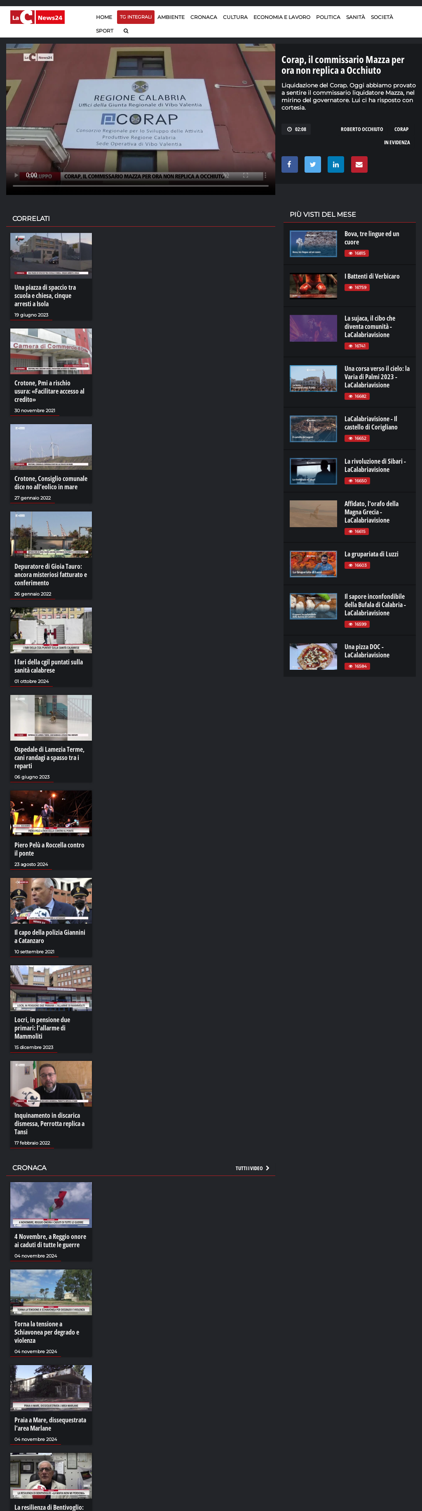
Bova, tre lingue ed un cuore (372, 237)
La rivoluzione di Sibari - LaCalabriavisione (375, 465)
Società (382, 17)
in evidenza (397, 142)
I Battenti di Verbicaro (372, 276)
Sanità (355, 17)
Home (104, 17)
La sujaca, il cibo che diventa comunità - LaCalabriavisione (370, 326)
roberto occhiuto (362, 129)
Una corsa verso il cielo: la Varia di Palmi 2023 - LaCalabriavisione (377, 376)
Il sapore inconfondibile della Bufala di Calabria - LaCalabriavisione (375, 604)
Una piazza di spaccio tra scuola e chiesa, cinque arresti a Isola (45, 295)
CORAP (401, 129)
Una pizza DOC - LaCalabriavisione (367, 650)
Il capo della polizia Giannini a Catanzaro (49, 936)
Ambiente (171, 17)
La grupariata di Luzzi (372, 553)
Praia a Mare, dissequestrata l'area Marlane (50, 1424)
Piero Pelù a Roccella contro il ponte (49, 849)
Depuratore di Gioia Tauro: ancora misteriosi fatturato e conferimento (50, 574)
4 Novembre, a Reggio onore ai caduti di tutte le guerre (50, 1240)
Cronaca (203, 17)
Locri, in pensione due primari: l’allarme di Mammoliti (42, 1028)
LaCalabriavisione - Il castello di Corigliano (371, 423)
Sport (104, 31)
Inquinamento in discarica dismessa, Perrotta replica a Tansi (49, 1123)
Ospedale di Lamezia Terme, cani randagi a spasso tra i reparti (49, 757)
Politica (328, 17)
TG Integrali (136, 17)
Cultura (235, 17)
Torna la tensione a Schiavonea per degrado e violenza (46, 1332)
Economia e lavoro (281, 17)
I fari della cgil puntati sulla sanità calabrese (48, 666)
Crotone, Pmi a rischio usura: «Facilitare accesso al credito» (49, 391)
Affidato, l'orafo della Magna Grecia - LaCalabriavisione (372, 512)
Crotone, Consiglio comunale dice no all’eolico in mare (50, 482)
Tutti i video (253, 1168)
